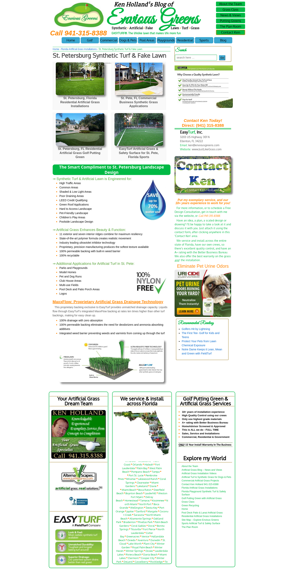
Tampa (156, 472)
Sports (204, 40)
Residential (185, 40)
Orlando (137, 465)
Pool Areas (147, 40)
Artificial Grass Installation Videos (199, 473)
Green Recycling (190, 505)
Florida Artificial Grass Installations (79, 49)
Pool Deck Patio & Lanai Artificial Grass (202, 512)
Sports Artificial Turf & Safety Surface (201, 523)
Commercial (108, 40)
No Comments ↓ (106, 63)
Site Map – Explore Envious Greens (200, 520)
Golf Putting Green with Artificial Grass (202, 498)
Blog (223, 40)
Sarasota (139, 515)
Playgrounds (166, 40)
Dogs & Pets (127, 40)
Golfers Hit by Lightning (196, 329)
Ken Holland (91, 63)
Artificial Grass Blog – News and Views (202, 470)
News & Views (230, 15)
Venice (145, 537)
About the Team (230, 4)
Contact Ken (230, 32)
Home (70, 40)
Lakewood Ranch (148, 479)
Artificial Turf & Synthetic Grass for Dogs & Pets (206, 477)
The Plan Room (230, 26)
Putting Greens (230, 21)
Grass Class (230, 9)
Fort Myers (137, 497)
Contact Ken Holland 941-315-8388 (200, 484)
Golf (90, 40)
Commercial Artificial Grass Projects (200, 480)
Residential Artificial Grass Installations (202, 516)
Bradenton (129, 523)
